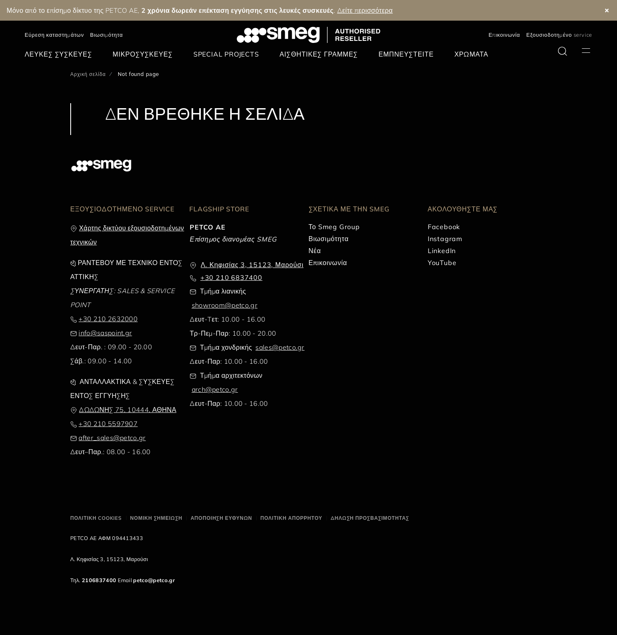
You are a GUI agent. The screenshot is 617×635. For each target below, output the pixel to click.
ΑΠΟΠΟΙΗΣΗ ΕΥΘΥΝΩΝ (221, 518)
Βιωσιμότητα (106, 34)
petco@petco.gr (153, 580)
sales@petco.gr (279, 347)
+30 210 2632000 (108, 319)
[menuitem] (60, 54)
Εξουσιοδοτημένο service (559, 34)
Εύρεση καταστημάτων (54, 34)
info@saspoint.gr (105, 333)
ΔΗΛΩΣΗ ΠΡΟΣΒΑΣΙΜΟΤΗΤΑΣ (370, 518)
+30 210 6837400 (231, 277)
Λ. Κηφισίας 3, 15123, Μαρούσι (252, 265)
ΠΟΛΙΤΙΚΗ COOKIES (96, 518)
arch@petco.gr (215, 389)
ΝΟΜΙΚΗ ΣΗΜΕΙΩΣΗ (156, 518)
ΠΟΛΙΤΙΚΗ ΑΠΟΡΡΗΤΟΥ (291, 518)
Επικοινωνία (504, 34)
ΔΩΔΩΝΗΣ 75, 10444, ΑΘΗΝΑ (127, 409)
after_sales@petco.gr (112, 438)
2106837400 (99, 580)
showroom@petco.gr (224, 305)
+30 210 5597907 (108, 423)
